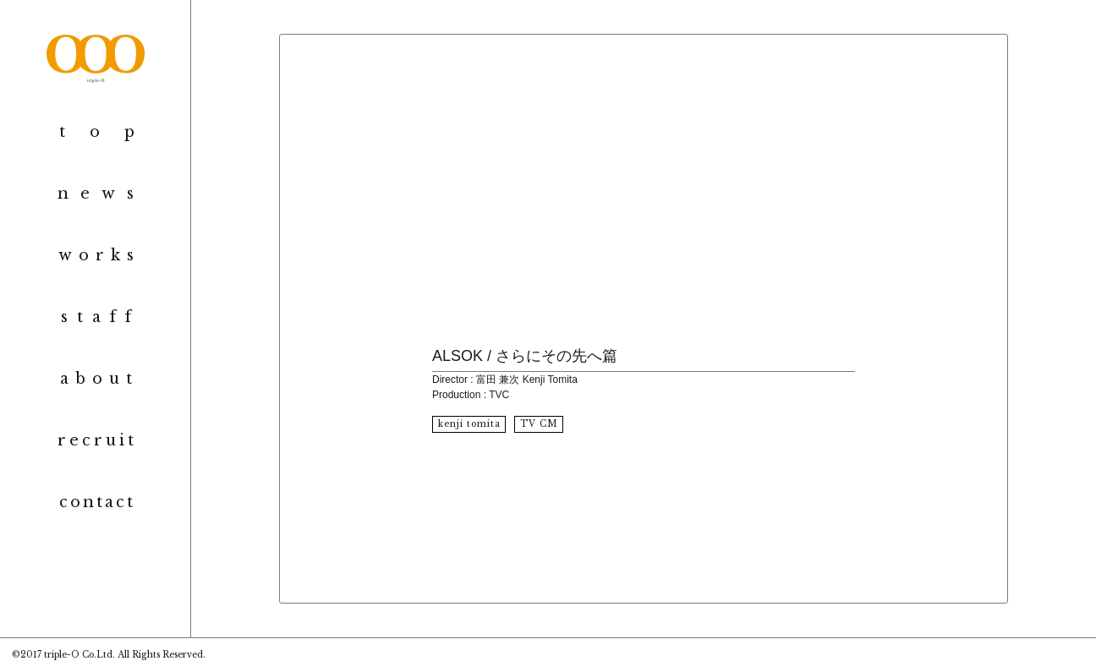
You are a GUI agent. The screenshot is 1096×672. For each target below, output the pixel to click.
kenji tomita (469, 423)
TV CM (539, 423)
